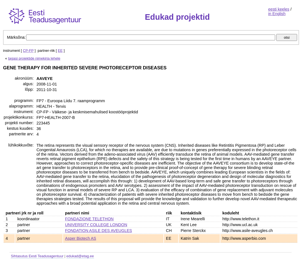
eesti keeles (278, 9)
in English (276, 13)
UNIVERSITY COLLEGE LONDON (96, 224)
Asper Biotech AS (80, 238)
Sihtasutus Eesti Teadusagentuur (37, 256)
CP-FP (28, 50)
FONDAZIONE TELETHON (89, 219)
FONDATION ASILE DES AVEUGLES (98, 230)
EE (60, 50)
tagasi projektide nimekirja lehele (34, 58)
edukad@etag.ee (80, 256)
